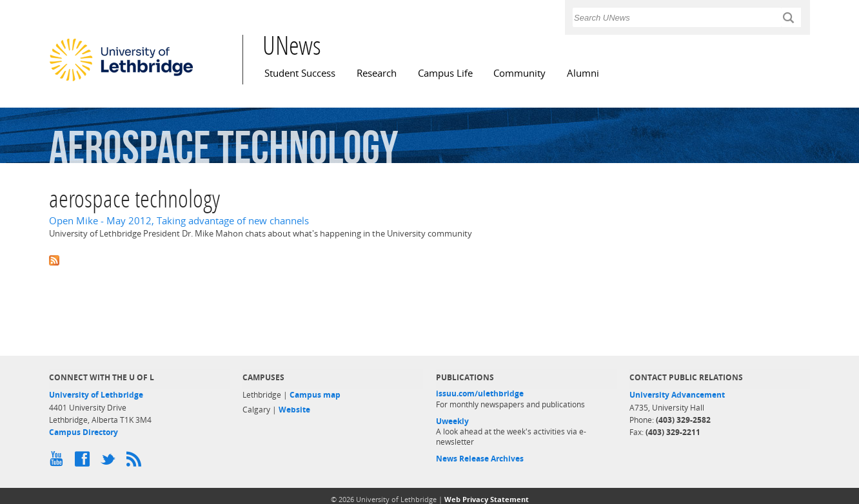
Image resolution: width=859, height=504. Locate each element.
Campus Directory (83, 432)
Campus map (315, 395)
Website (294, 409)
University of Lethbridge (96, 395)
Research (377, 73)
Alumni (583, 73)
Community (519, 73)
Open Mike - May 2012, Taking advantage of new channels (179, 221)
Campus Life (445, 73)
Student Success (299, 73)
